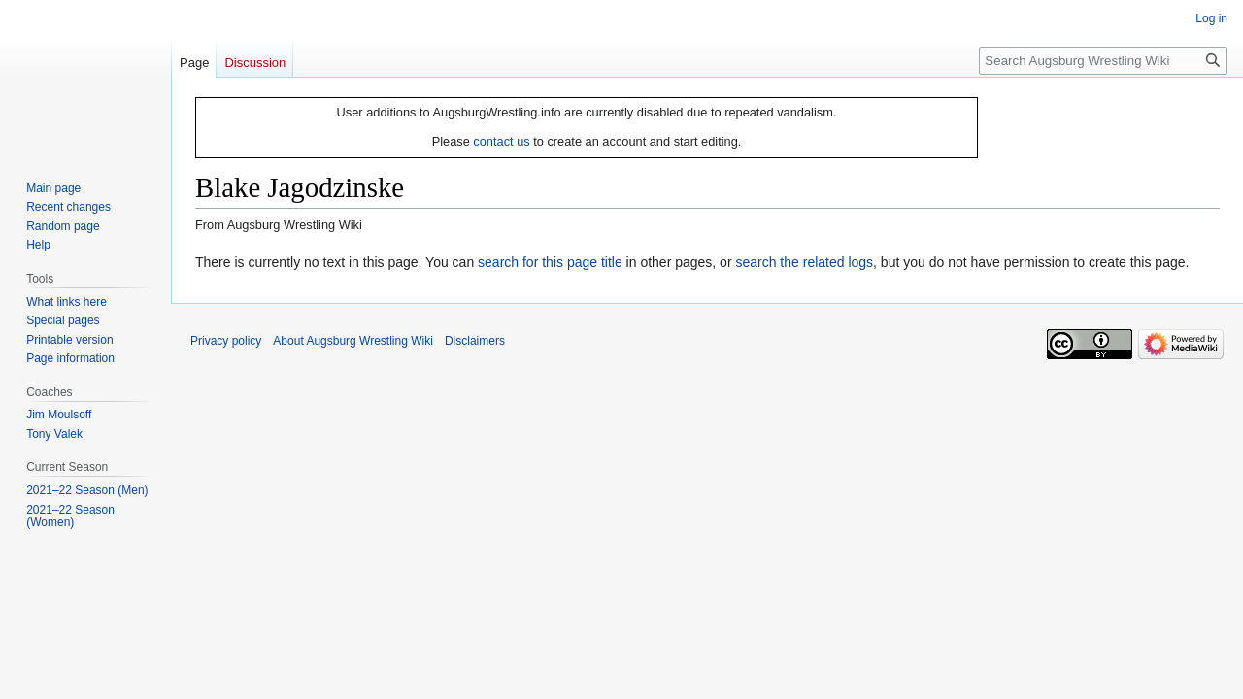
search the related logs (804, 262)
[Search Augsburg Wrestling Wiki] (1103, 61)
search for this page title (550, 262)
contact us (501, 141)
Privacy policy (225, 341)
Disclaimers (475, 341)
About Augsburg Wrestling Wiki (353, 341)
